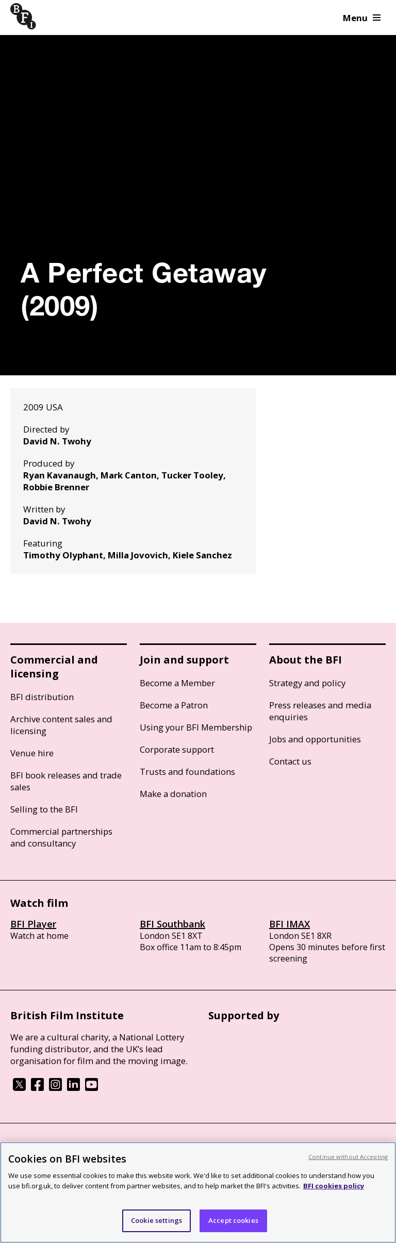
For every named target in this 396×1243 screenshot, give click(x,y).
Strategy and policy (307, 683)
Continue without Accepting (348, 1157)
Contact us (290, 761)
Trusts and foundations (187, 771)
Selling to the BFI (44, 809)
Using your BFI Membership (196, 727)
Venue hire (32, 753)
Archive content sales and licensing (61, 725)
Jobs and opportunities (315, 739)
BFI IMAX (289, 924)
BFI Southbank (172, 924)
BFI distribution (42, 697)
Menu (362, 18)
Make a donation (173, 794)
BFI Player (33, 924)
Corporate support (177, 749)
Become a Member (177, 683)
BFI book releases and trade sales (66, 781)
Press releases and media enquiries (320, 711)
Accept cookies (233, 1220)
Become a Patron (174, 705)
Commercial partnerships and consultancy (61, 837)
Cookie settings (156, 1220)
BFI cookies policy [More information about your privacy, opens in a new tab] (333, 1185)
